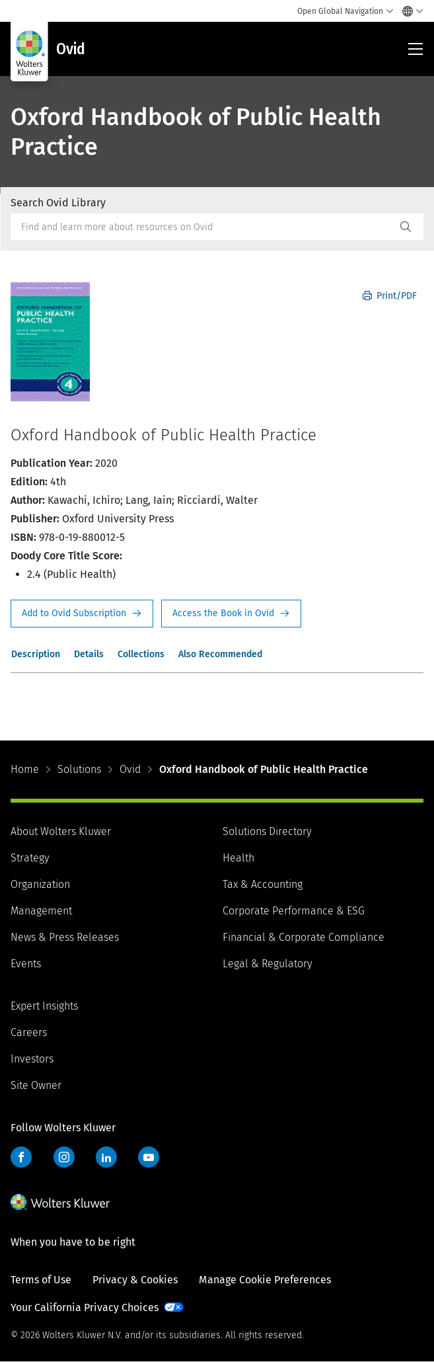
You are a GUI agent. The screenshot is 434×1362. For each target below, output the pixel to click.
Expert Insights (44, 1006)
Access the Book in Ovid (231, 613)
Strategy (30, 858)
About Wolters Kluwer (61, 831)
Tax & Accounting (263, 884)
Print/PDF (390, 295)
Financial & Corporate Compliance (303, 937)
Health (238, 858)
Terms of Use (41, 1279)
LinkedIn (106, 1157)
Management (41, 910)
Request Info (82, 613)
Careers (29, 1032)
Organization (40, 884)
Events (26, 963)
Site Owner (36, 1085)
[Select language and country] (409, 11)
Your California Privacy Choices (85, 1307)
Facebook (21, 1157)
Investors (32, 1059)
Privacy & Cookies (135, 1279)
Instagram (64, 1157)
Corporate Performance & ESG (294, 910)
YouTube (148, 1157)
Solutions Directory (267, 831)
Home (25, 769)
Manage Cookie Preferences (265, 1279)
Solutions (79, 769)
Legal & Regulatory (267, 963)
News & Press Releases (65, 937)
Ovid (130, 769)
